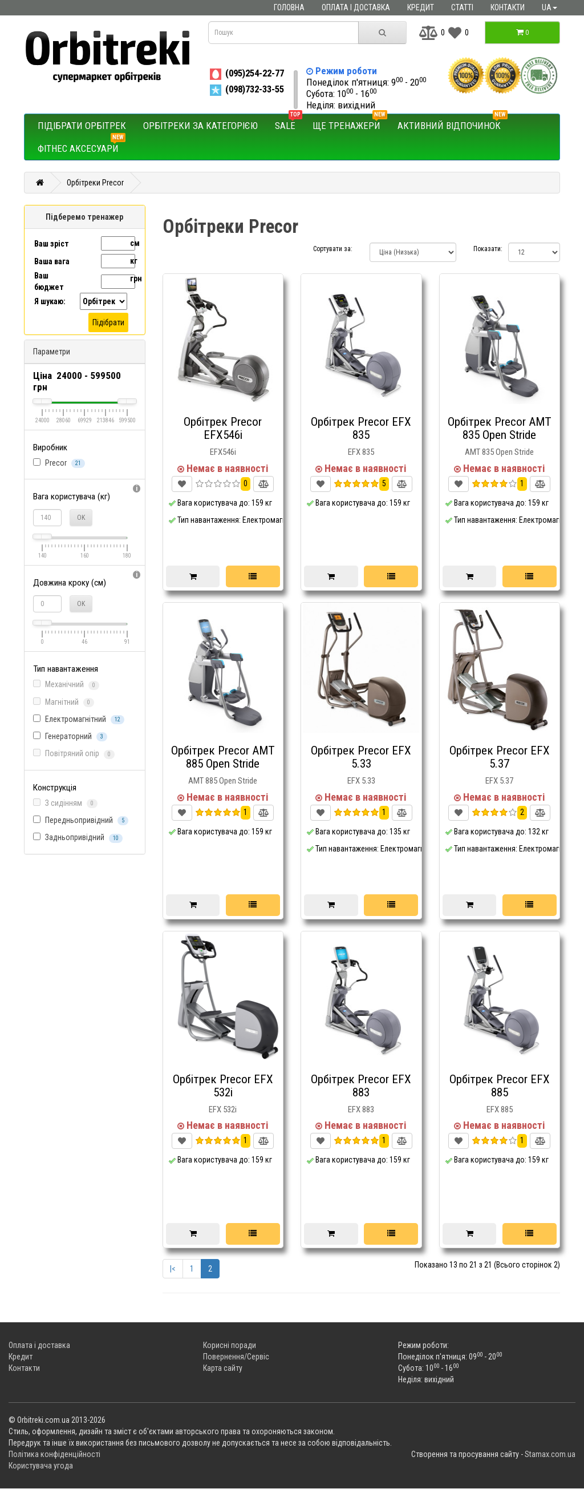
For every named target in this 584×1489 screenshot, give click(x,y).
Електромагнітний (78, 719)
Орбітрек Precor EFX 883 (361, 1085)
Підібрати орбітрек (82, 125)
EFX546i (223, 452)
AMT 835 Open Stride (499, 452)
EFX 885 (499, 1109)
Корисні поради (229, 1345)
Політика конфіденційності (54, 1454)
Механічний (66, 684)
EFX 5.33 (361, 781)
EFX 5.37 (499, 781)
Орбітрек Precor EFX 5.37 (499, 757)
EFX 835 (361, 452)
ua (549, 7)
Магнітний (63, 702)
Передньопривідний (80, 820)
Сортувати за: (332, 249)
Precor (59, 463)
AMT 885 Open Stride (222, 781)
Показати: (482, 249)
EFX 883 (361, 1109)
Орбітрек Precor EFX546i (223, 428)
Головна (289, 7)
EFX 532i (223, 1109)
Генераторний (70, 736)
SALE (288, 122)
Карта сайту (222, 1368)
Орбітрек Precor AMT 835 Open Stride (499, 428)
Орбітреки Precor (95, 182)
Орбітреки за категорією (200, 125)
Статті (462, 7)
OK (81, 518)
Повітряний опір (74, 753)
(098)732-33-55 (246, 89)
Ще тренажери (350, 122)
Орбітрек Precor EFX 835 (361, 428)
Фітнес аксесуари (81, 145)
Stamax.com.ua (550, 1454)
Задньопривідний (78, 837)
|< (173, 1269)
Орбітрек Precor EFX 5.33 (361, 757)
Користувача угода (41, 1466)
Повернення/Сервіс (236, 1357)
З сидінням (65, 803)
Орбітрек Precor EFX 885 (499, 1085)
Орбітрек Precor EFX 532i (223, 1085)
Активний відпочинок (453, 122)
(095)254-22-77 (246, 73)
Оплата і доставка (356, 7)
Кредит (420, 7)
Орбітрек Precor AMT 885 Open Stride (223, 757)
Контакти (507, 7)
